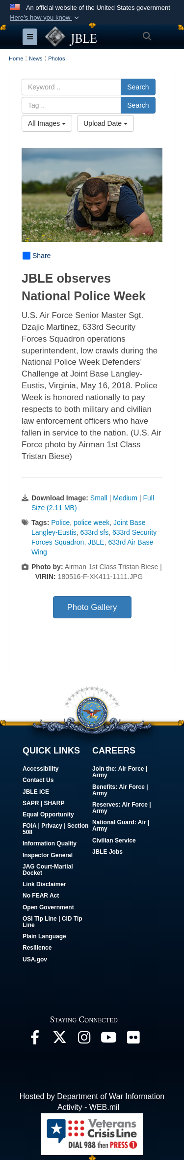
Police (60, 522)
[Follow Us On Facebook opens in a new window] (35, 1040)
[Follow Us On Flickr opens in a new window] (133, 1040)
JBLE (96, 542)
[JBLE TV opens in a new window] (108, 1040)
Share (37, 256)
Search (138, 87)
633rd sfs (94, 532)
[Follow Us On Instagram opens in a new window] (84, 1040)
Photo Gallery (92, 607)
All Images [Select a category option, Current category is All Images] (47, 123)
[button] (45, 18)
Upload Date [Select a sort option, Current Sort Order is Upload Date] (105, 123)
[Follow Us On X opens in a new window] (59, 1040)
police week (91, 522)
